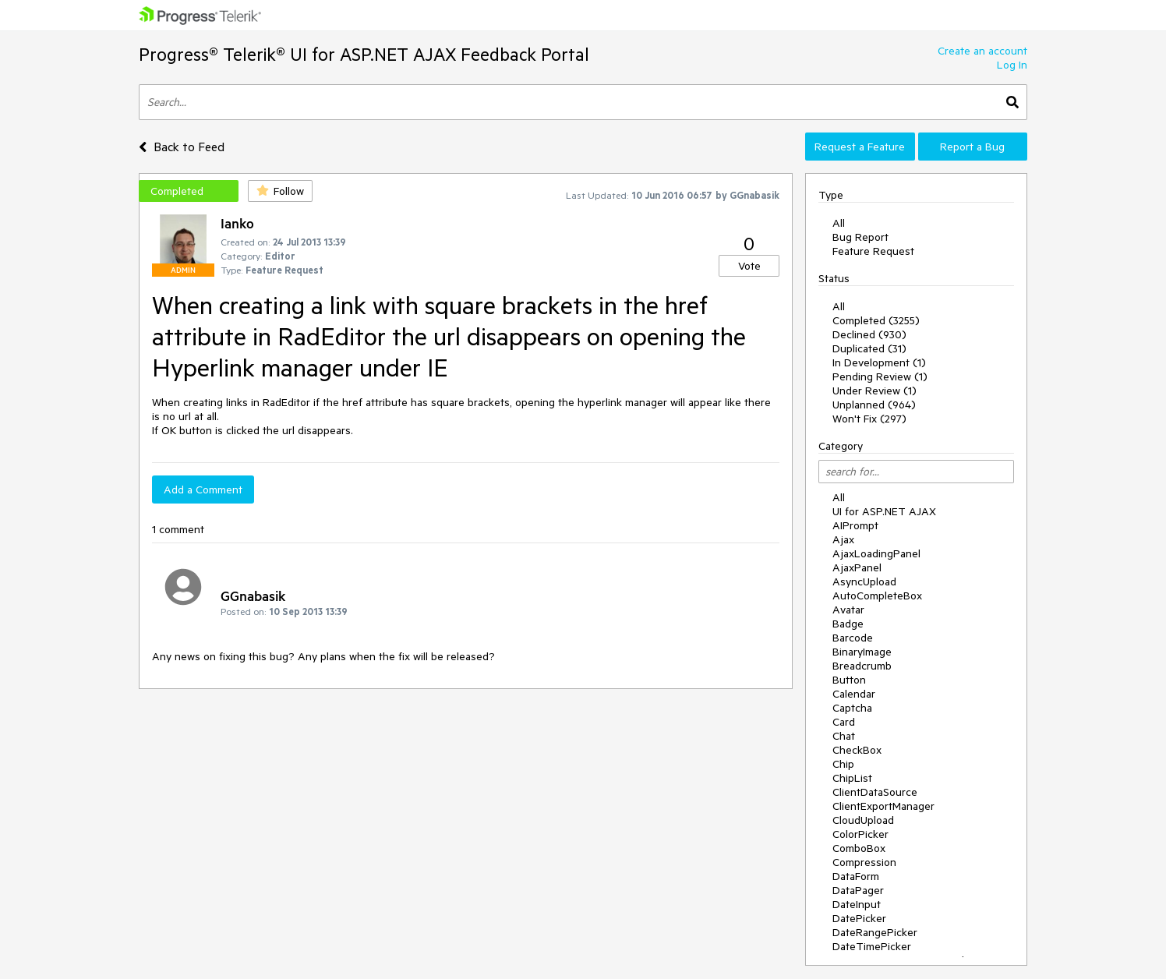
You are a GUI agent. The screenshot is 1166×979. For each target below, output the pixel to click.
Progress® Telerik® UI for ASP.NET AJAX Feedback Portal (364, 54)
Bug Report (860, 237)
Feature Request (873, 251)
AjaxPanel (857, 567)
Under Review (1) (874, 390)
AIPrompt (855, 525)
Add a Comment (203, 489)
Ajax (843, 539)
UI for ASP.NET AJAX (884, 511)
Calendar (853, 694)
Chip (843, 764)
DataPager (858, 890)
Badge (848, 624)
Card (843, 722)
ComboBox (858, 848)
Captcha (852, 708)
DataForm (855, 876)
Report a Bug (972, 147)
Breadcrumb (862, 666)
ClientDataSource (874, 792)
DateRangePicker (874, 932)
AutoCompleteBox (877, 595)
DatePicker (859, 918)
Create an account (982, 51)
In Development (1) (879, 362)
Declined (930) (869, 334)
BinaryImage (862, 652)
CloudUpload (863, 820)
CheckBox (857, 750)
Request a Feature (859, 147)
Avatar (848, 610)
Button (849, 680)
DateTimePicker (871, 946)
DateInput (856, 904)
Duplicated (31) (869, 348)
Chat (843, 736)
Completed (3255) (876, 320)
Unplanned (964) (874, 405)
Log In (1012, 65)
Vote (749, 266)
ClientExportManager (883, 806)
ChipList (852, 778)
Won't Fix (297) (869, 419)
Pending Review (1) (880, 376)
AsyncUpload (864, 581)
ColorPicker (860, 834)
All (838, 223)
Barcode (852, 638)
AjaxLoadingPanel (876, 553)
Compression (864, 862)
